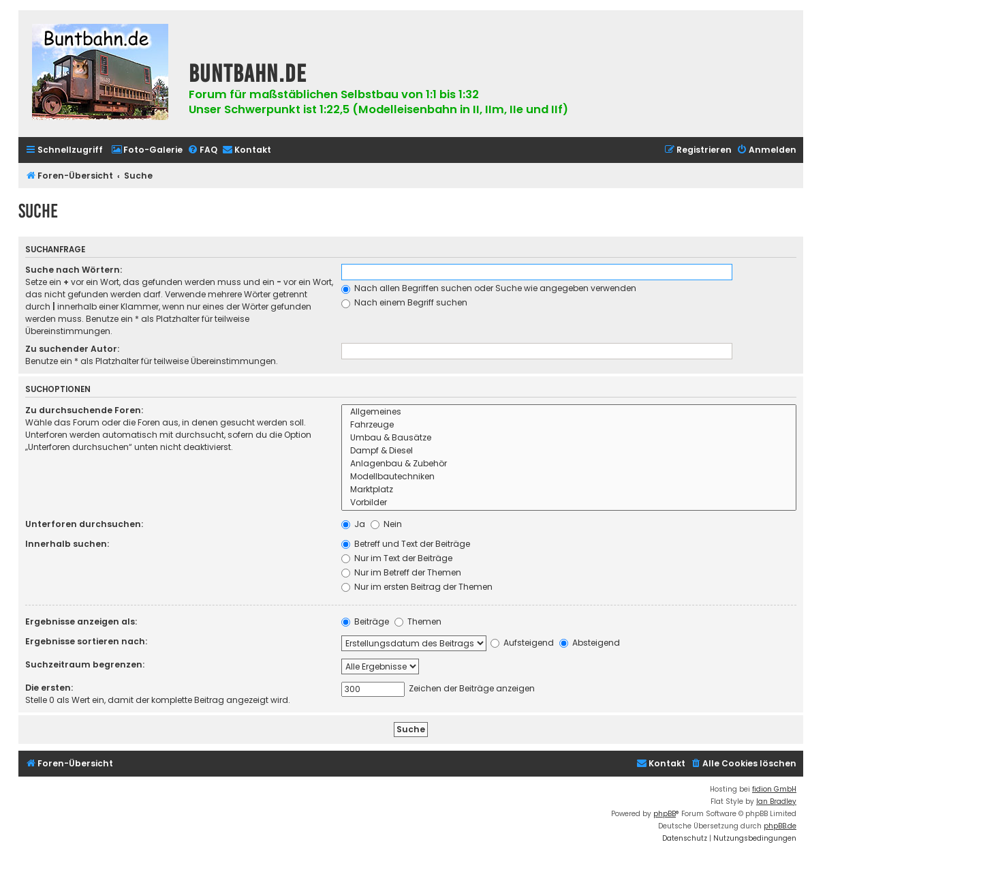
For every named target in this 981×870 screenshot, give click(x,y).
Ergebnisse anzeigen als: (81, 621)
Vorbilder (569, 502)
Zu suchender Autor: (72, 349)
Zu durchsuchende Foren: (84, 410)
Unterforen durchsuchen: (84, 524)
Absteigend (589, 642)
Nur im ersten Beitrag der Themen (417, 586)
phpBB (664, 814)
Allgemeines (569, 412)
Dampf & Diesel (569, 451)
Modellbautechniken (569, 476)
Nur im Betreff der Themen (401, 572)
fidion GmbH (774, 789)
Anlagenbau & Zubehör (569, 463)
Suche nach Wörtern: (73, 269)
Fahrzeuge (569, 425)
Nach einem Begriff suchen (404, 302)
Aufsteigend (522, 642)
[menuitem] (147, 150)
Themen (417, 621)
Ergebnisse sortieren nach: (86, 641)
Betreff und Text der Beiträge (405, 544)
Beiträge (365, 621)
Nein (386, 524)
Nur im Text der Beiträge (396, 558)
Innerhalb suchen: (67, 544)
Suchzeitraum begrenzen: (84, 664)
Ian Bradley (776, 801)
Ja (353, 524)
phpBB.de (780, 826)
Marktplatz (569, 489)
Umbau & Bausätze (569, 438)
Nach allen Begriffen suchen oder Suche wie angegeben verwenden (488, 288)
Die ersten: (49, 687)
